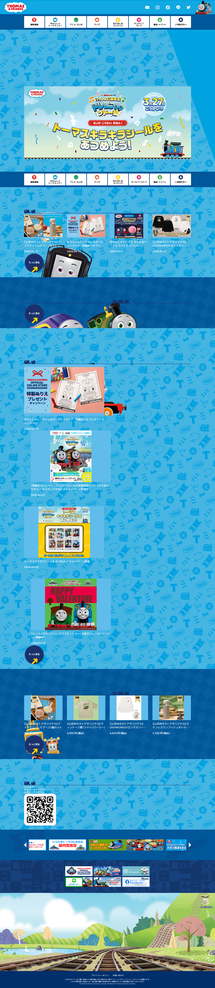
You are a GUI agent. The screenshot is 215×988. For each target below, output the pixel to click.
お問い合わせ (118, 975)
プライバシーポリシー (100, 975)
